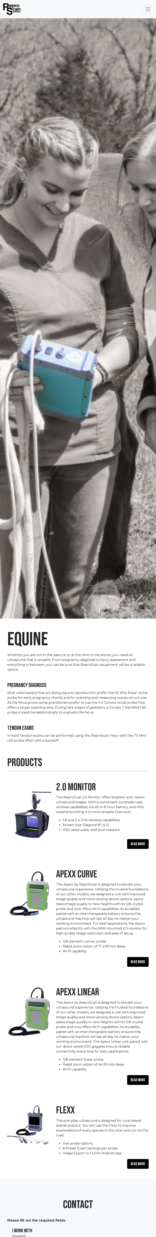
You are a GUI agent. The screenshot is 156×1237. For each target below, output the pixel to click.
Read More (138, 844)
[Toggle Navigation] (148, 9)
